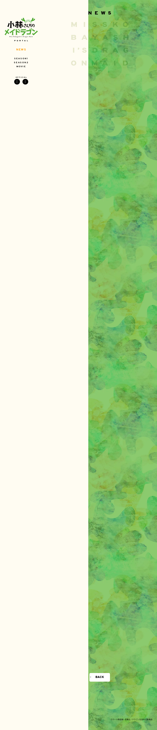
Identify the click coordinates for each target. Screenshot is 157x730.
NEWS (21, 50)
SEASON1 (21, 59)
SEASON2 (21, 63)
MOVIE (21, 67)
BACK (99, 677)
